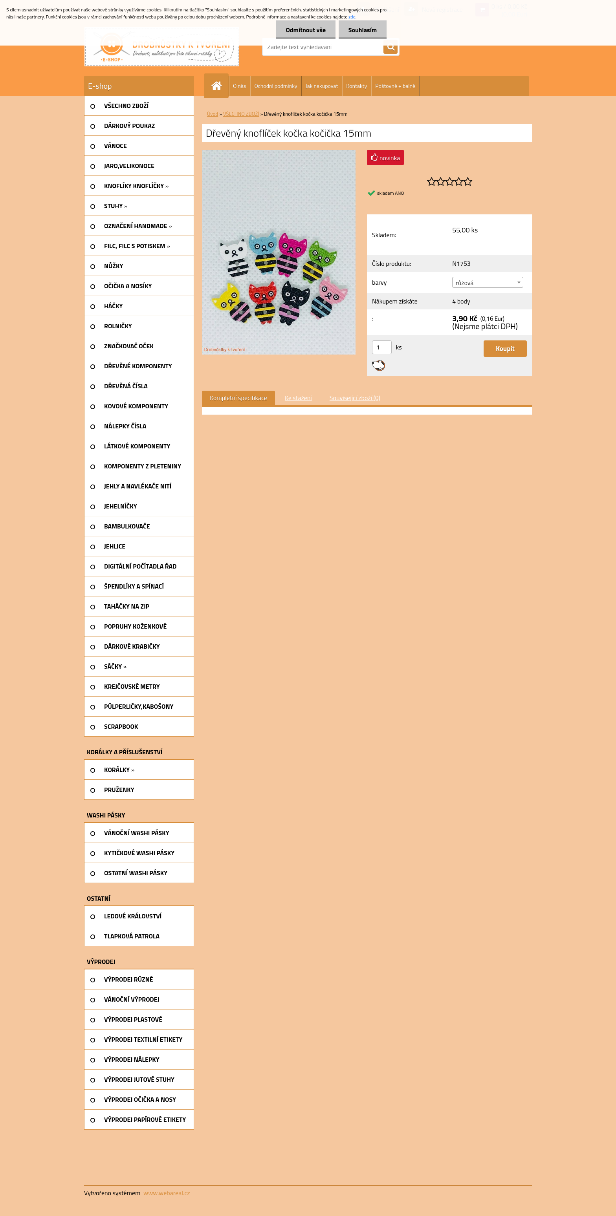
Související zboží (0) (355, 397)
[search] (390, 47)
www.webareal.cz (166, 1193)
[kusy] (382, 347)
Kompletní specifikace (238, 397)
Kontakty (356, 86)
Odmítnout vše (306, 30)
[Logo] (162, 46)
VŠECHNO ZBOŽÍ (241, 114)
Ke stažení (298, 397)
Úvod (212, 114)
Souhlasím (362, 30)
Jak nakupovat (322, 86)
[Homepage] (220, 86)
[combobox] (487, 282)
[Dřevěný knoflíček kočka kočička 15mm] (279, 153)
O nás (239, 86)
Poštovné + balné (395, 86)
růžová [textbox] (464, 282)
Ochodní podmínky (275, 86)
